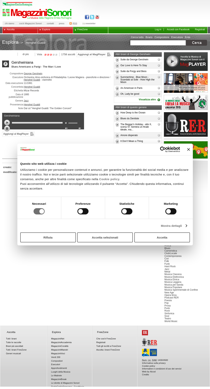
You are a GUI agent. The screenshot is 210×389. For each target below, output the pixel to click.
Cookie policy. (109, 179)
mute (67, 123)
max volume (80, 128)
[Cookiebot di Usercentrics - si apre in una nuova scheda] (163, 149)
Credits (145, 374)
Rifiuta (48, 237)
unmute (67, 128)
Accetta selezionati (105, 237)
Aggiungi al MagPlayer (91, 54)
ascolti (71, 54)
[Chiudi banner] (188, 149)
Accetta (162, 237)
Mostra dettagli (171, 225)
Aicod (153, 371)
